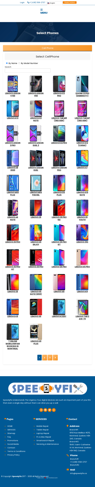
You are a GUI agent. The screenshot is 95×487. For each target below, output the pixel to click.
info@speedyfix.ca (78, 473)
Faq (9, 437)
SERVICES (11, 429)
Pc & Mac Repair (43, 437)
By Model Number (29, 63)
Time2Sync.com (53, 478)
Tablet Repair (42, 429)
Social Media (13, 444)
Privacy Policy (13, 455)
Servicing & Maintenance (47, 444)
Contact (11, 447)
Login (22, 2)
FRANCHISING (69, 2)
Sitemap (11, 433)
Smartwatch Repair (45, 440)
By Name (13, 63)
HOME (9, 426)
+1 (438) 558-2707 (36, 2)
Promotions (12, 440)
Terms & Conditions (16, 451)
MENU (41, 11)
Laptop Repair (42, 433)
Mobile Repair (42, 426)
